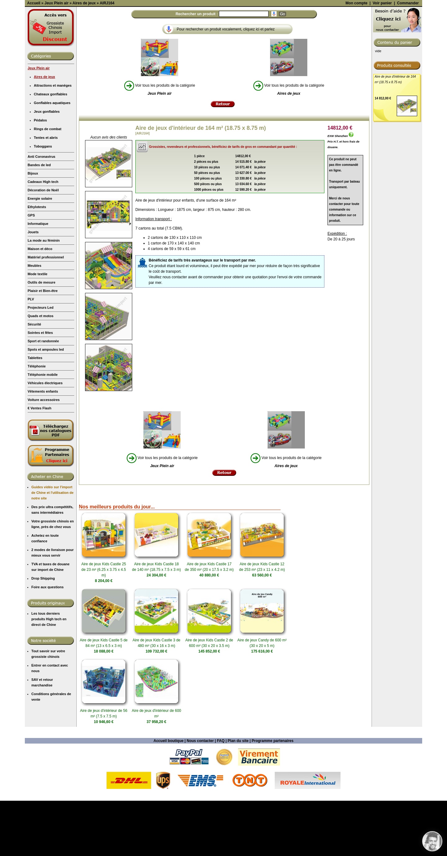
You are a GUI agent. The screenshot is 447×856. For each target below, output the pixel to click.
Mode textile (37, 329)
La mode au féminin (44, 296)
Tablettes (35, 413)
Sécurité (34, 379)
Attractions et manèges (53, 141)
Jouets (33, 287)
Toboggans (43, 201)
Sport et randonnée (43, 396)
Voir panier (382, 58)
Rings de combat (47, 184)
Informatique (38, 279)
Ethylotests (37, 262)
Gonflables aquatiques (52, 158)
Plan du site (238, 796)
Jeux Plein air (39, 123)
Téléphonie (37, 421)
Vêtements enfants (43, 446)
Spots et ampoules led (46, 405)
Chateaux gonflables (50, 149)
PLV (31, 354)
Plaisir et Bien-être (43, 346)
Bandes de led (39, 220)
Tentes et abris (46, 193)
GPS (31, 270)
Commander (408, 58)
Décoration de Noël (43, 245)
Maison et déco (40, 304)
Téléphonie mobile (43, 430)
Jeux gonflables (47, 167)
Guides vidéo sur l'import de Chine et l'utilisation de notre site (52, 547)
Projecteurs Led (40, 363)
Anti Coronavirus (41, 212)
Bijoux (33, 228)
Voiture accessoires (44, 455)
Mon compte (356, 58)
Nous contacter (200, 796)
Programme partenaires (273, 796)
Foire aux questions (47, 642)
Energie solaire (40, 254)
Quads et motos (40, 371)
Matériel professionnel (46, 312)
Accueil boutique (169, 796)
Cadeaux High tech (43, 237)
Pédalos (40, 175)
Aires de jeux (44, 132)
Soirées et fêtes (40, 388)
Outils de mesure (41, 337)
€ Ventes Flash (39, 463)
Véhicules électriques (45, 438)
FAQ (221, 796)
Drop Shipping (43, 633)
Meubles (34, 321)
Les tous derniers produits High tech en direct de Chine (48, 674)
